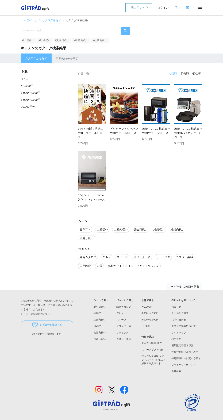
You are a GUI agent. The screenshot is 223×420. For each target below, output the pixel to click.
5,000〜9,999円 (30, 99)
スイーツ (121, 319)
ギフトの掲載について (183, 326)
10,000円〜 (28, 106)
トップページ (29, 20)
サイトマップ (178, 332)
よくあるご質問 (180, 313)
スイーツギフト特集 (152, 349)
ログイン (163, 7)
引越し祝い (100, 339)
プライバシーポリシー (183, 364)
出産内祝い (100, 332)
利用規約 (176, 339)
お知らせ (176, 306)
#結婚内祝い (100, 40)
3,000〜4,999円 (30, 92)
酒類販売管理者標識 (182, 345)
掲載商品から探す (67, 58)
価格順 (196, 73)
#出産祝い (28, 40)
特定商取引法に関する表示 (186, 358)
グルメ (120, 313)
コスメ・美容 (123, 339)
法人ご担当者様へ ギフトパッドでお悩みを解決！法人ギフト (153, 360)
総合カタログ (123, 306)
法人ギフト (138, 7)
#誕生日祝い (62, 40)
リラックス (122, 332)
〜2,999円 (27, 85)
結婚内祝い (100, 319)
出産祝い (98, 326)
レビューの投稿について (36, 314)
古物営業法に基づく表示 (184, 351)
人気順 (172, 73)
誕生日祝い (100, 306)
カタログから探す (36, 58)
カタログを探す (51, 20)
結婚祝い (98, 313)
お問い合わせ (178, 319)
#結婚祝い (45, 40)
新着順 (184, 73)
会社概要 (176, 371)
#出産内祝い (81, 40)
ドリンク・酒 (123, 326)
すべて (25, 78)
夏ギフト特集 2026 (151, 343)
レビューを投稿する (47, 324)
